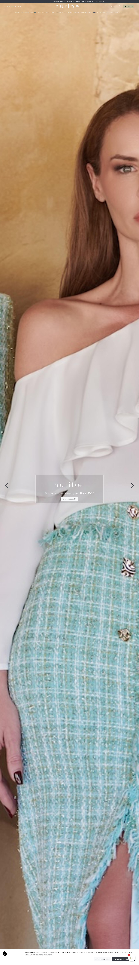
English (19, 6)
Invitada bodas (43, 12)
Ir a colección (69, 499)
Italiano (7, 6)
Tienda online (102, 12)
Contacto (118, 12)
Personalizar (102, 959)
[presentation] (6, 485)
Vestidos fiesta (28, 12)
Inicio (17, 12)
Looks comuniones (58, 12)
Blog (111, 12)
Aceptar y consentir (124, 959)
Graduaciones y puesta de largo (81, 12)
